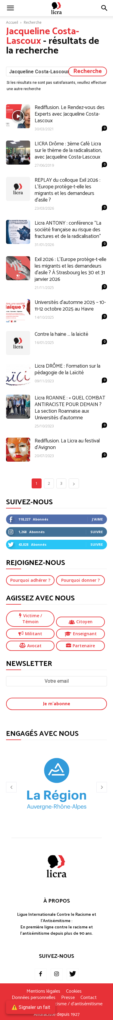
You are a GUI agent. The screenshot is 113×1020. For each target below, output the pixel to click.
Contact (88, 997)
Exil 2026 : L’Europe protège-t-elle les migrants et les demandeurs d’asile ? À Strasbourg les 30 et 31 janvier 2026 (70, 269)
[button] (104, 8)
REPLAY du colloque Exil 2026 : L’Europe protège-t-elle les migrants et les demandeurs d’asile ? (67, 190)
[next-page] (74, 483)
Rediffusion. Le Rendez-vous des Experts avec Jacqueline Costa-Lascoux (70, 114)
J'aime (97, 519)
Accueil (12, 22)
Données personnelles (33, 997)
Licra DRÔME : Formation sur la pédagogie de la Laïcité (67, 369)
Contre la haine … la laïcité (61, 334)
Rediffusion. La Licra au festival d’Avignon (67, 444)
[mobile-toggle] (10, 8)
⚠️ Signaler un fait (30, 1007)
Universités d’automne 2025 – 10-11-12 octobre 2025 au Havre (70, 305)
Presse (68, 997)
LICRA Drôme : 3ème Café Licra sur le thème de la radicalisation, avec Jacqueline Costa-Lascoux (68, 150)
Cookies (74, 991)
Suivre (96, 532)
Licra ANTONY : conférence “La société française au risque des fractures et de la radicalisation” (68, 230)
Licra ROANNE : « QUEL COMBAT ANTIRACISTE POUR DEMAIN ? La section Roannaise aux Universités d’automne (70, 408)
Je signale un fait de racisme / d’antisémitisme (56, 1004)
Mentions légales (43, 991)
